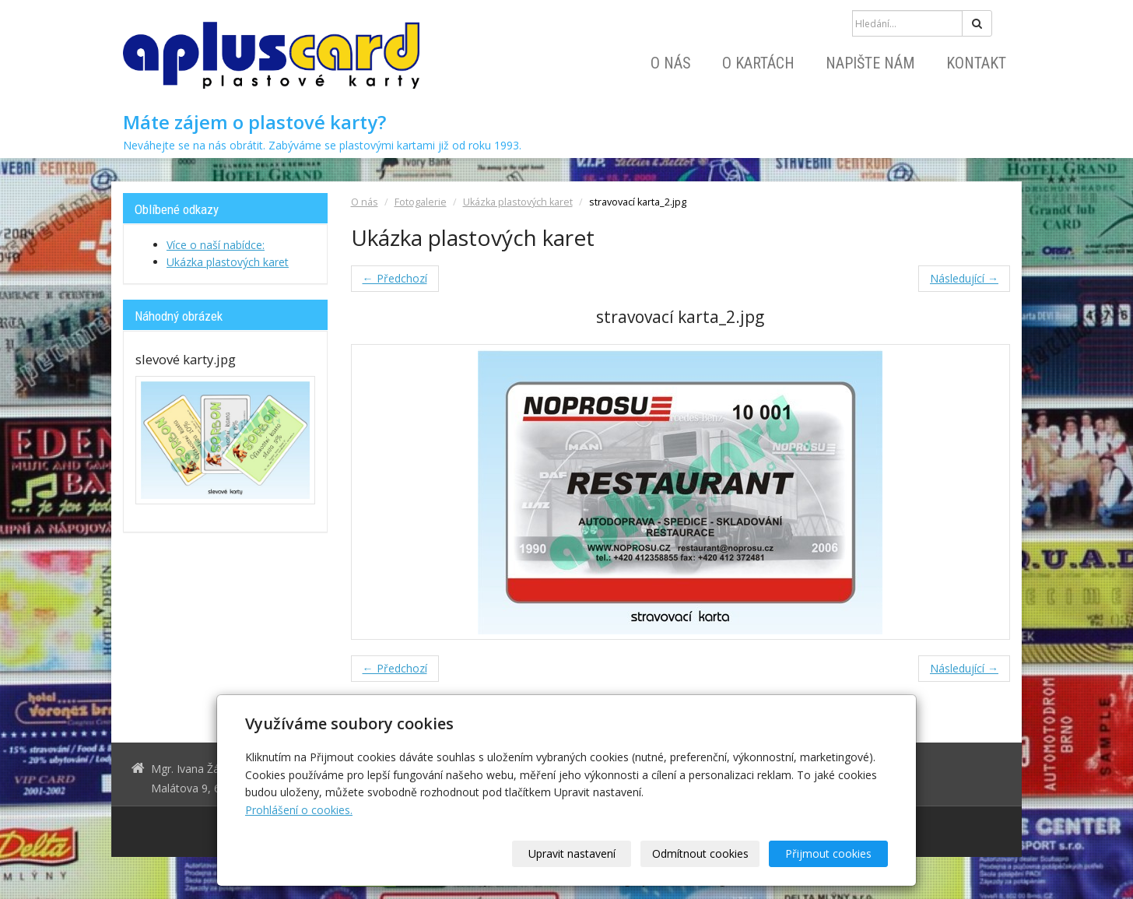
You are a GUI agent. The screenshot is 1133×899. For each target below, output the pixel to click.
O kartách (758, 63)
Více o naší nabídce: (216, 244)
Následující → (964, 278)
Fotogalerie (421, 202)
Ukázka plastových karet (518, 202)
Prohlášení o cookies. (299, 809)
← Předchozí (395, 278)
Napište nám (870, 63)
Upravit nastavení (572, 853)
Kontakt (976, 63)
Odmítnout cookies (700, 853)
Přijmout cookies (828, 853)
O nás (671, 63)
